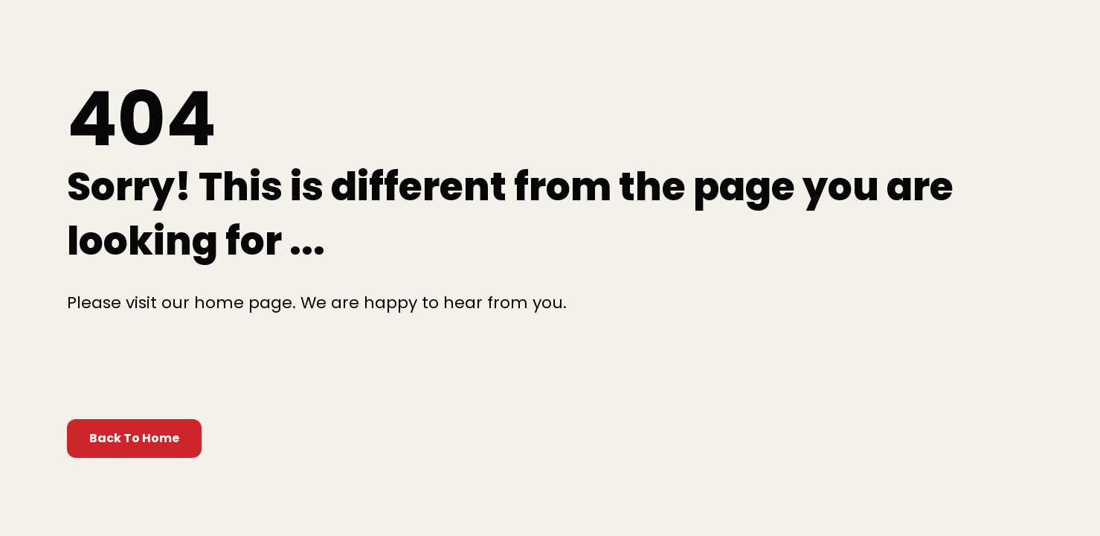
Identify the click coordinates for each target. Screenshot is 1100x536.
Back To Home (134, 438)
